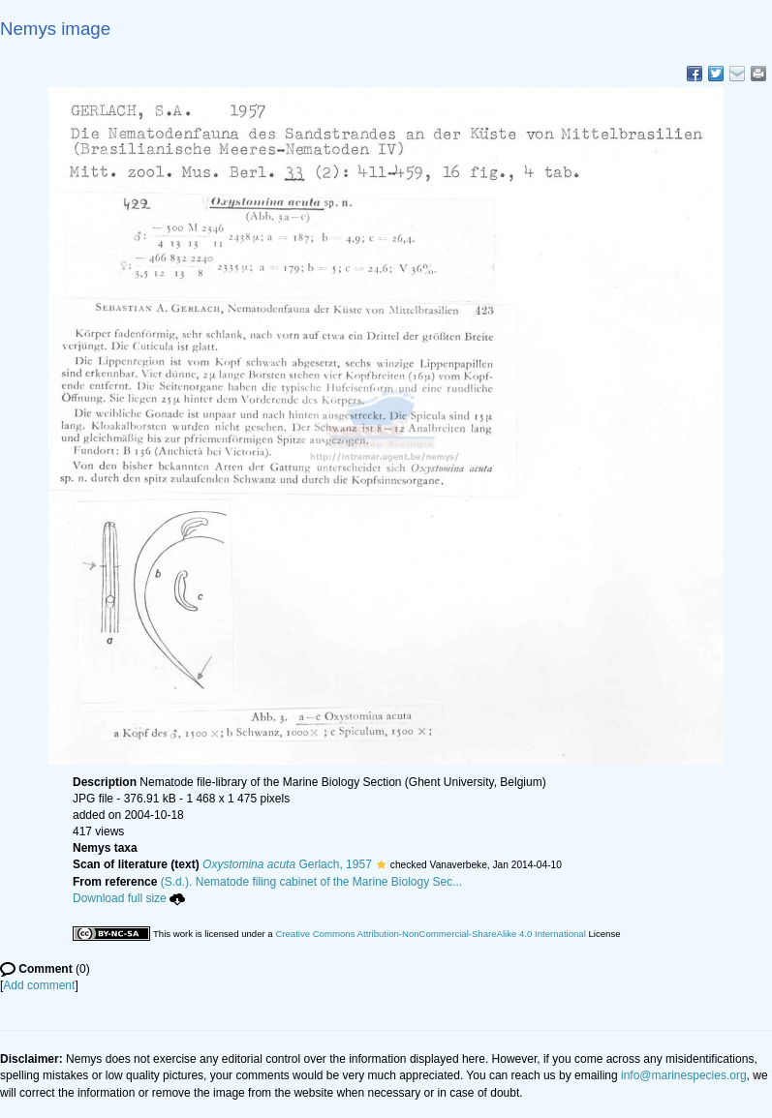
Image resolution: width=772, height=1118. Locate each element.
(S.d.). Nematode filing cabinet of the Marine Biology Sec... (312, 882)
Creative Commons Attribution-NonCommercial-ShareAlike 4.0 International (430, 933)
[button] (381, 864)
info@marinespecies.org (684, 1075)
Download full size (129, 898)
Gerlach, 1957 (287, 864)
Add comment (39, 985)
